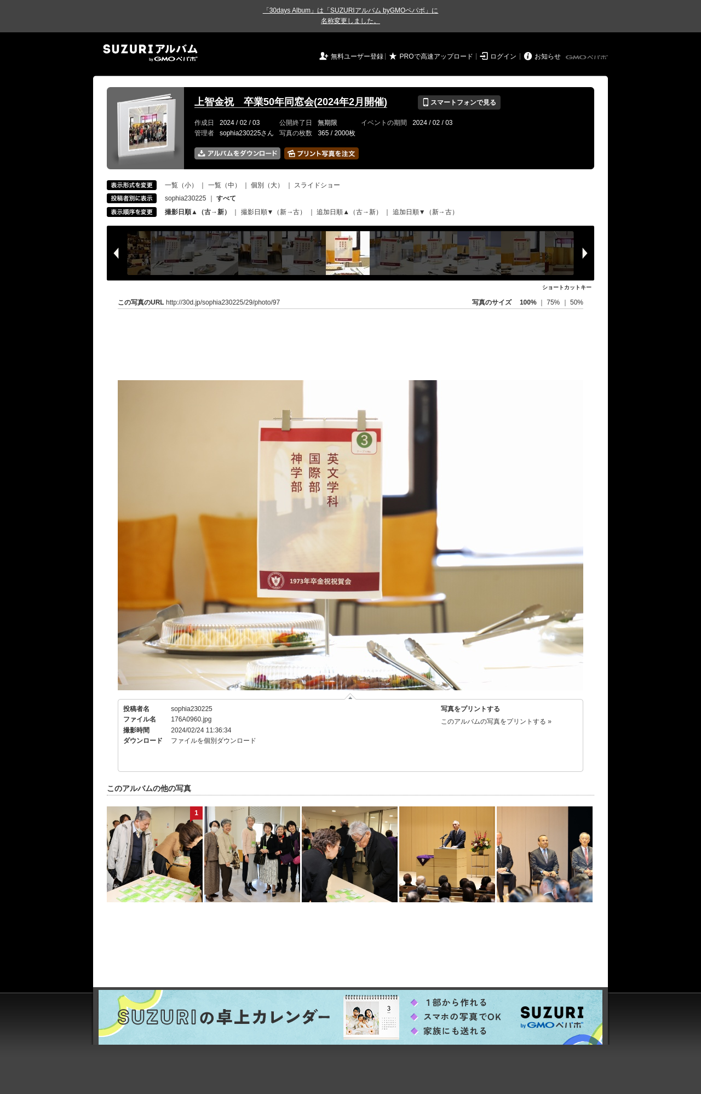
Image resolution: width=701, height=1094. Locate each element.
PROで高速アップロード (436, 56)
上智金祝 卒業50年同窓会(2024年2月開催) (290, 101)
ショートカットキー (566, 287)
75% (554, 302)
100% (528, 302)
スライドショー (317, 185)
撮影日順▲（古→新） (198, 212)
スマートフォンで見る (459, 102)
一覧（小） (181, 185)
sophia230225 (185, 198)
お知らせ (548, 56)
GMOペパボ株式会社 (588, 57)
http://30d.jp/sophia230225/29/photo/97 (223, 302)
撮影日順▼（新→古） (274, 212)
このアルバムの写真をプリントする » (496, 721)
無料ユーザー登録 (357, 56)
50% (576, 302)
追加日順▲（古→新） (349, 212)
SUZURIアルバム (150, 53)
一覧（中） (224, 185)
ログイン (503, 56)
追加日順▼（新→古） (425, 212)
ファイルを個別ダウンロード (213, 740)
